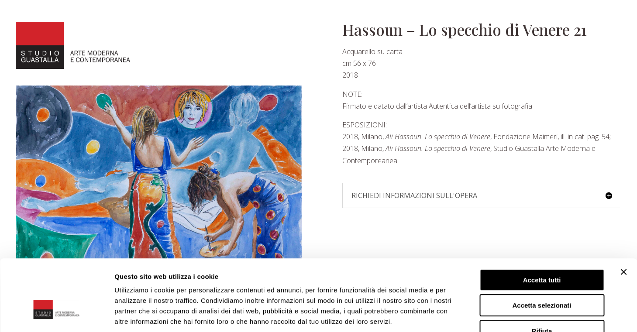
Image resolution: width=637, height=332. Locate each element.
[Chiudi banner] (623, 217)
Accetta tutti (542, 225)
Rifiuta (542, 276)
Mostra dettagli (459, 314)
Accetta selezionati (541, 251)
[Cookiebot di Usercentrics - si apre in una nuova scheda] (56, 315)
